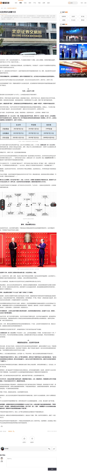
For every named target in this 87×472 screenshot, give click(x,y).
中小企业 (73, 20)
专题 (39, 2)
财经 (30, 2)
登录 (82, 2)
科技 (25, 2)
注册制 (63, 20)
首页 (16, 2)
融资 (48, 2)
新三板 (82, 16)
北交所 (73, 16)
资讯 (21, 2)
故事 (44, 2)
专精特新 (64, 16)
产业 (34, 2)
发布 (52, 469)
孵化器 (82, 20)
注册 (85, 2)
